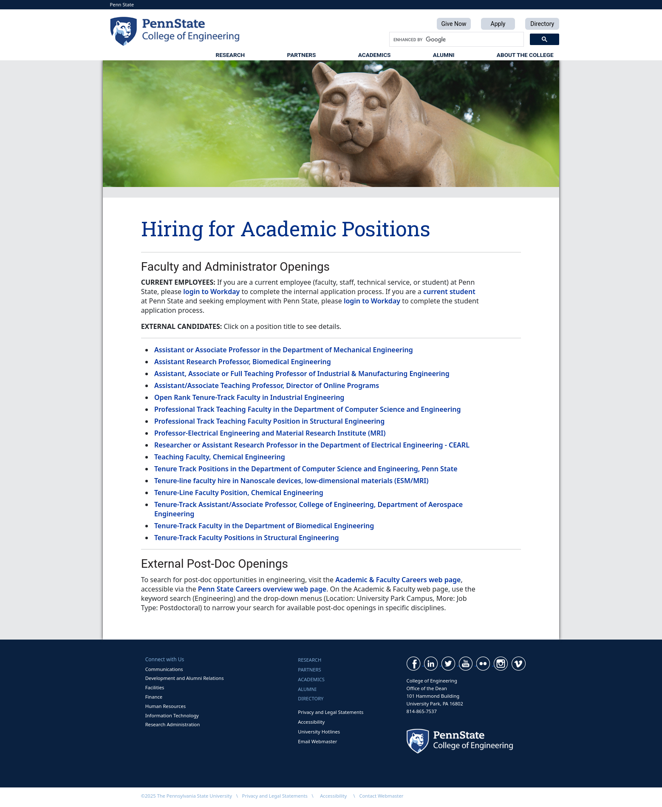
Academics (374, 54)
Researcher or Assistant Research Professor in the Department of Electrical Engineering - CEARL (312, 445)
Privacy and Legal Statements (330, 712)
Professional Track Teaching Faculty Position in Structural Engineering (269, 421)
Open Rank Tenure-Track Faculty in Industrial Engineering (249, 397)
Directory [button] (542, 23)
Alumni (444, 54)
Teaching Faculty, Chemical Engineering (219, 457)
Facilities (154, 687)
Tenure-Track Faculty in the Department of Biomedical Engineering (264, 525)
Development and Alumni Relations (184, 678)
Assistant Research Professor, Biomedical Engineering (242, 361)
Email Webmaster (317, 741)
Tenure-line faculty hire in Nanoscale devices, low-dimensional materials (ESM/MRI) (291, 480)
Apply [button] (498, 23)
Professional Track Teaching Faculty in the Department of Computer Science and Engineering (307, 409)
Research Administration (172, 724)
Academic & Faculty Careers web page (398, 579)
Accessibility (311, 722)
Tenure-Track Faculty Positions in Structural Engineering (246, 537)
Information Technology (172, 715)
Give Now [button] (453, 23)
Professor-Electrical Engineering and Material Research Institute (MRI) (270, 433)
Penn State (122, 4)
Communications (164, 669)
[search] (455, 39)
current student (449, 291)
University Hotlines (319, 731)
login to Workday (211, 291)
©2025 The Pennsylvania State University (186, 796)
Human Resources (165, 706)
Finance (153, 697)
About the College (525, 54)
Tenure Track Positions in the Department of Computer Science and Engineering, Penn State (306, 468)
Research (230, 54)
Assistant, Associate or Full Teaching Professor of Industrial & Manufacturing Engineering (302, 373)
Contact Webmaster (381, 796)
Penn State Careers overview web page (262, 589)
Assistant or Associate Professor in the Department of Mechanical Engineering (283, 349)
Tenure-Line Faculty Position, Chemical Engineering (238, 492)
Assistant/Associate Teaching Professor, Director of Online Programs (266, 385)
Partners (301, 54)
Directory (310, 698)
